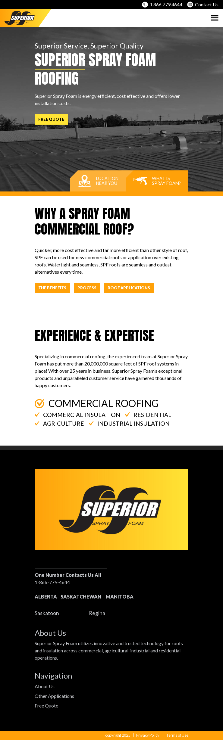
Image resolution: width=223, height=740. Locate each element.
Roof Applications (129, 287)
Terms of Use (177, 735)
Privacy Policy (147, 735)
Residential (148, 414)
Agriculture (59, 423)
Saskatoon (47, 613)
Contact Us (202, 5)
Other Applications (54, 696)
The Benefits (52, 287)
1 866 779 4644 (162, 5)
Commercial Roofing (97, 403)
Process (86, 287)
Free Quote (51, 119)
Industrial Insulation (129, 423)
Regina (97, 613)
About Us (45, 686)
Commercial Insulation (77, 414)
